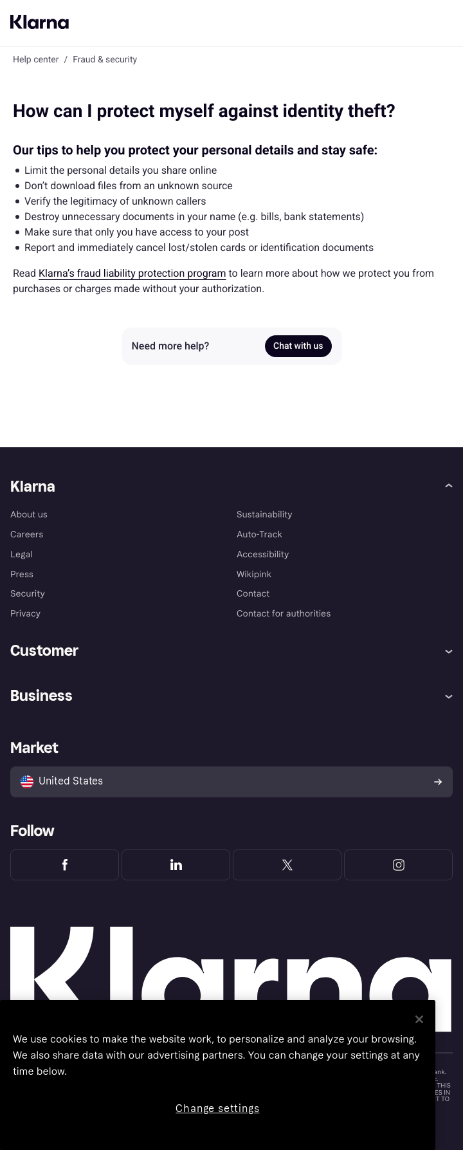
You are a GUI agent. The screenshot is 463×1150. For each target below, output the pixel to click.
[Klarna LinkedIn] (176, 864)
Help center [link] (36, 60)
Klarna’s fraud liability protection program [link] (132, 273)
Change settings (217, 1108)
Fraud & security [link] (105, 60)
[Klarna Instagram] (398, 864)
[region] (217, 1075)
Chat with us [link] (298, 346)
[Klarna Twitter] (287, 864)
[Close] (419, 1019)
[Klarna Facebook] (64, 864)
